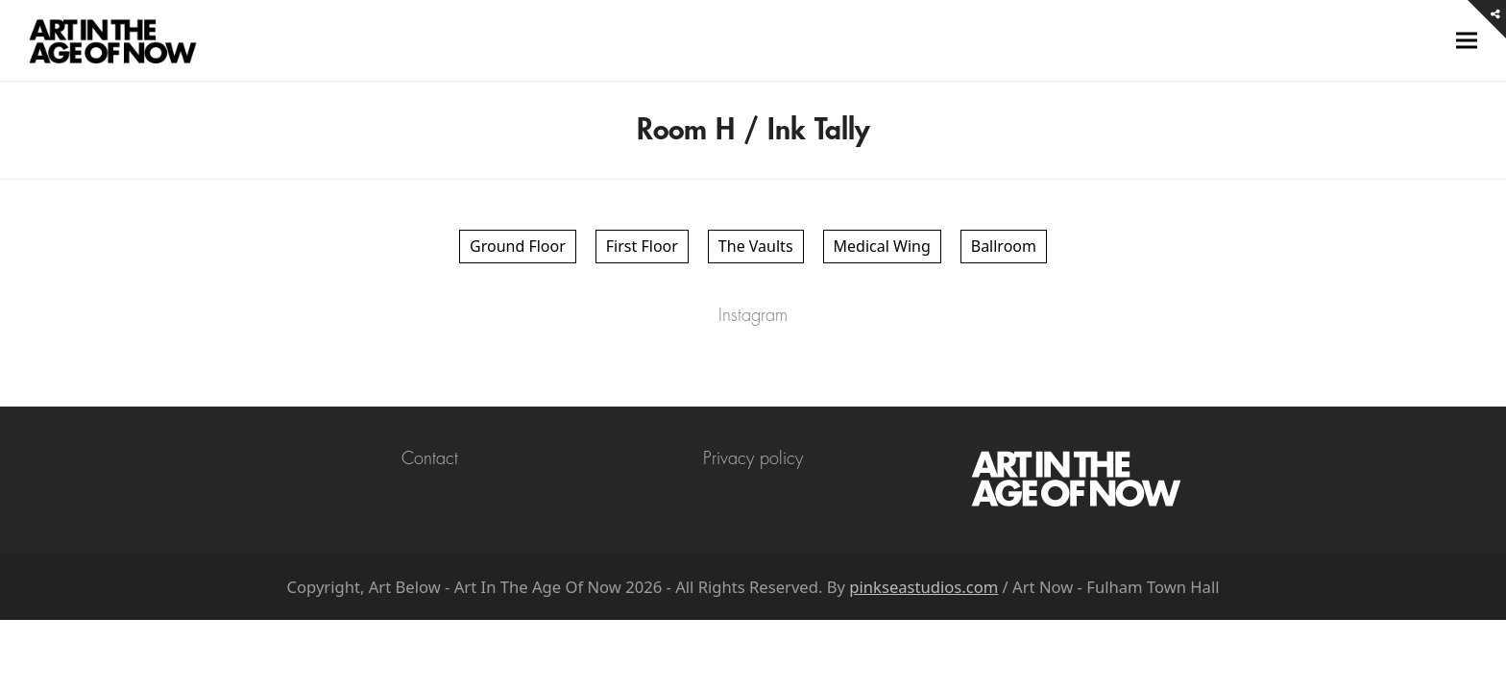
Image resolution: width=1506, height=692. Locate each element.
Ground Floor (518, 246)
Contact (429, 458)
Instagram (753, 315)
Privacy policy (753, 458)
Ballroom (1003, 246)
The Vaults (755, 246)
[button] (1466, 41)
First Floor (642, 246)
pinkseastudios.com (923, 587)
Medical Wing (882, 246)
